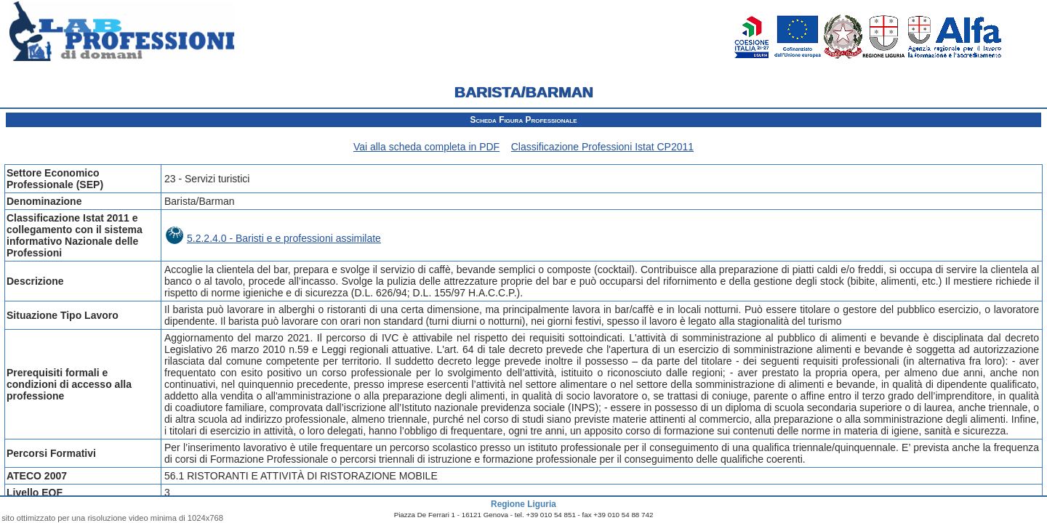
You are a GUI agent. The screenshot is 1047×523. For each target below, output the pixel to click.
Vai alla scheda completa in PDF (426, 147)
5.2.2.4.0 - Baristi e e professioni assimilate (273, 238)
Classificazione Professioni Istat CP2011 (602, 147)
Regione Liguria (523, 504)
